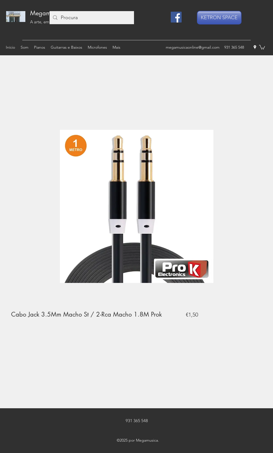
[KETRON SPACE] (219, 17)
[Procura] (91, 17)
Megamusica (47, 13)
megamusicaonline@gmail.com (193, 47)
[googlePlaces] (255, 47)
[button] (262, 46)
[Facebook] (176, 17)
